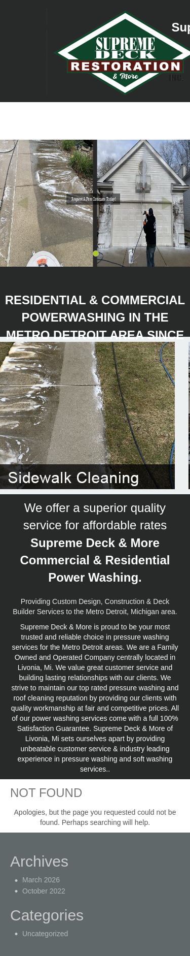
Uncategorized (45, 934)
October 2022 (43, 891)
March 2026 (41, 880)
